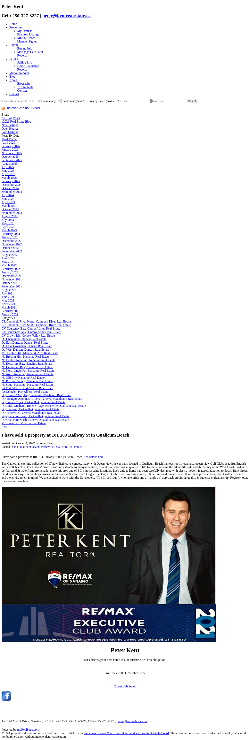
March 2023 (9, 230)
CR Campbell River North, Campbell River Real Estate (36, 321)
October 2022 (10, 247)
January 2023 (10, 237)
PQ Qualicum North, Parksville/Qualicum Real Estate (35, 419)
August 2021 (10, 290)
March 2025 (9, 177)
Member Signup (27, 41)
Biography (23, 83)
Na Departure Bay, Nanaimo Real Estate (27, 363)
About (13, 80)
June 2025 (8, 170)
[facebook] (6, 699)
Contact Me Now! (125, 686)
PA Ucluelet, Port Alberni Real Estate (25, 391)
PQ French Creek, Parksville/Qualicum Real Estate (33, 402)
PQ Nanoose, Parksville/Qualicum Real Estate (30, 409)
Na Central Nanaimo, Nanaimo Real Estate (28, 360)
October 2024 (10, 188)
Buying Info (24, 48)
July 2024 (8, 195)
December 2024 (11, 184)
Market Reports (19, 73)
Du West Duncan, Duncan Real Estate (25, 349)
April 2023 (8, 226)
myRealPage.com (28, 729)
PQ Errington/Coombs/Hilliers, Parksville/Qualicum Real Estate (42, 398)
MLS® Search (26, 38)
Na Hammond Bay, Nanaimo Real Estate (27, 367)
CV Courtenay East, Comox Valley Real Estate (31, 328)
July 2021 (8, 293)
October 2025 (10, 156)
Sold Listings (10, 132)
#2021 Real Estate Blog (16, 121)
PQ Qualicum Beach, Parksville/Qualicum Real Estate (35, 416)
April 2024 (8, 202)
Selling (13, 59)
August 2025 (10, 163)
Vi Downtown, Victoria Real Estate (24, 423)
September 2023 (12, 212)
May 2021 (8, 300)
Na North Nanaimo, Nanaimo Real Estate (28, 374)
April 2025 (8, 174)
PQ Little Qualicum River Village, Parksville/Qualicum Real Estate (44, 405)
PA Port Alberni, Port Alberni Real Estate (27, 388)
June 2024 (8, 198)
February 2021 (11, 311)
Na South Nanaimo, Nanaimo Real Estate (28, 384)
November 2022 (12, 244)
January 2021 (10, 314)
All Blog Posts (11, 118)
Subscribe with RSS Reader (21, 108)
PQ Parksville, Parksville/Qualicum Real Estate (31, 412)
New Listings (10, 125)
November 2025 (12, 153)
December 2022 (11, 240)
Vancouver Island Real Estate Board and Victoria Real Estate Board (126, 733)
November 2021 (12, 279)
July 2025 (8, 167)
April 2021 (8, 304)
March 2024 (9, 205)
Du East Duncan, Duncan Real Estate (25, 342)
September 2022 (12, 251)
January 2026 (10, 149)
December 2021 (11, 276)
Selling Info (24, 62)
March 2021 (9, 307)
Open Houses (10, 128)
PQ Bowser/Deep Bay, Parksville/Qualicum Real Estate (36, 395)
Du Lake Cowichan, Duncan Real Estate (27, 346)
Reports (22, 55)
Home (13, 24)
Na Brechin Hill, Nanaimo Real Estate (25, 356)
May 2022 (8, 261)
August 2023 (10, 216)
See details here (93, 457)
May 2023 (8, 223)
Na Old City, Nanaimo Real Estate (23, 377)
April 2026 (8, 142)
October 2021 (10, 283)
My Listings (24, 31)
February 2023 (11, 233)
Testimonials (25, 87)
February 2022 (11, 269)
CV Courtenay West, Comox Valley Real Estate (31, 332)
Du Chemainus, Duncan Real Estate (24, 339)
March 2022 (9, 265)
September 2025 (12, 160)
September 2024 (12, 191)
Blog (12, 76)
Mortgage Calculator (30, 52)
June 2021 (8, 297)
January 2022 (10, 272)
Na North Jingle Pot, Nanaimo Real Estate (28, 370)
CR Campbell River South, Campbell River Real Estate (36, 325)
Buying (14, 45)
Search (192, 101)
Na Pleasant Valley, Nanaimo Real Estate (27, 381)
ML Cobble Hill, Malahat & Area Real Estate (30, 353)
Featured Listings (28, 34)
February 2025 (11, 181)
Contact (22, 90)
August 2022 (10, 254)
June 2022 (8, 258)
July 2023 (8, 219)
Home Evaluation (28, 66)
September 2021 (12, 286)
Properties (15, 27)
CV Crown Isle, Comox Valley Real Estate (28, 335)
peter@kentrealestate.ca (66, 15)
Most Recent (9, 139)
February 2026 (11, 146)
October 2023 (10, 209)
